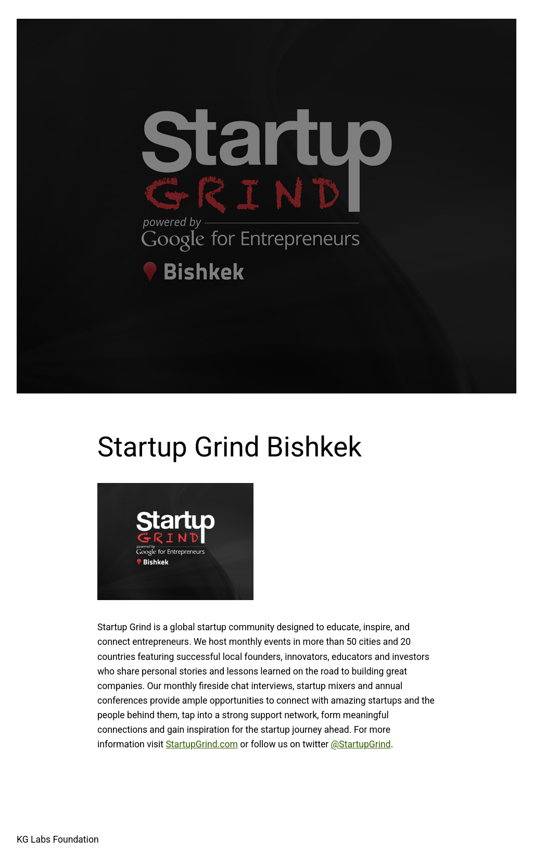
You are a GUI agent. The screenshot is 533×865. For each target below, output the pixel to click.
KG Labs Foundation (58, 839)
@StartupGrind (361, 744)
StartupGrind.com (202, 744)
